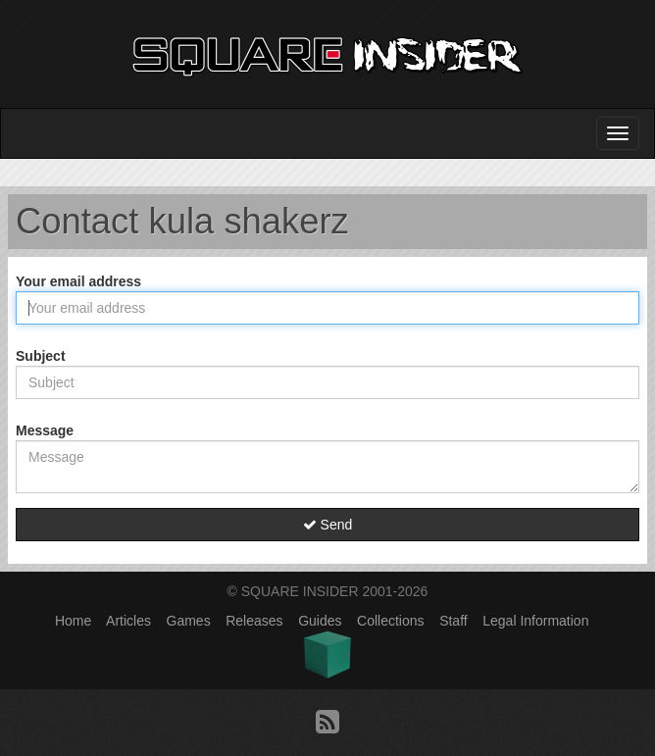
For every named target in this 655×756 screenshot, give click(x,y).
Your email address (78, 281)
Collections (390, 621)
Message (45, 430)
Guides (319, 621)
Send (328, 524)
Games (189, 621)
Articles (128, 621)
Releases (254, 621)
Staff (453, 621)
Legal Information (535, 621)
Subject (41, 356)
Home (73, 621)
